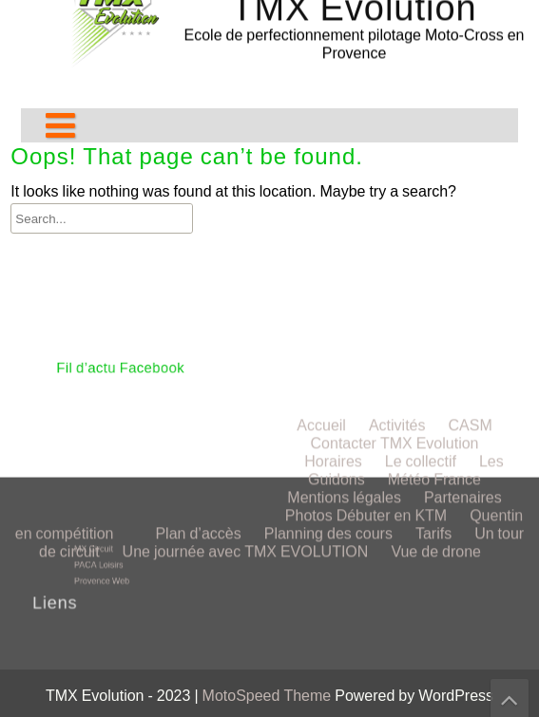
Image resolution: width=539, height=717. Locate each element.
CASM (469, 204)
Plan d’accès (198, 312)
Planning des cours (328, 312)
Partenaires (463, 276)
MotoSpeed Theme (269, 696)
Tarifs (433, 312)
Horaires (332, 240)
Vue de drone (436, 330)
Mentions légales (344, 276)
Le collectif (420, 240)
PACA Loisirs (109, 562)
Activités (397, 204)
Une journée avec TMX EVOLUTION (246, 330)
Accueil (321, 204)
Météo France (434, 258)
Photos (309, 294)
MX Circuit (106, 550)
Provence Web (111, 576)
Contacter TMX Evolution (395, 222)
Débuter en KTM (392, 294)
